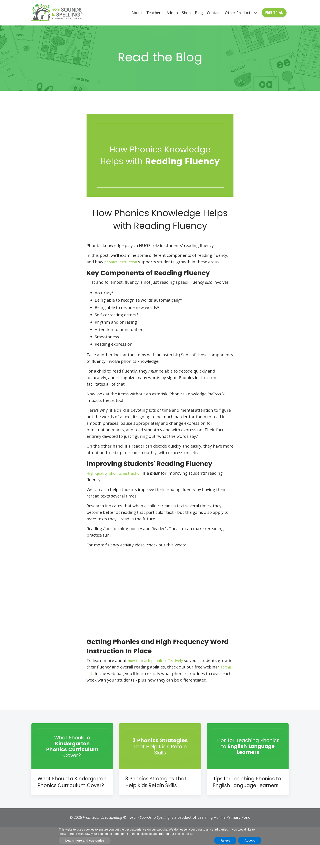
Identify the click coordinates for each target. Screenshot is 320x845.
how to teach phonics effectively (158, 660)
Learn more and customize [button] (84, 840)
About (136, 12)
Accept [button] (249, 840)
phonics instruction (123, 262)
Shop (186, 12)
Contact (214, 12)
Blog (199, 12)
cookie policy (183, 833)
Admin (172, 12)
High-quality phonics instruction (118, 473)
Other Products (241, 12)
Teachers (154, 12)
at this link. (114, 673)
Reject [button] (225, 840)
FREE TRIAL (274, 12)
